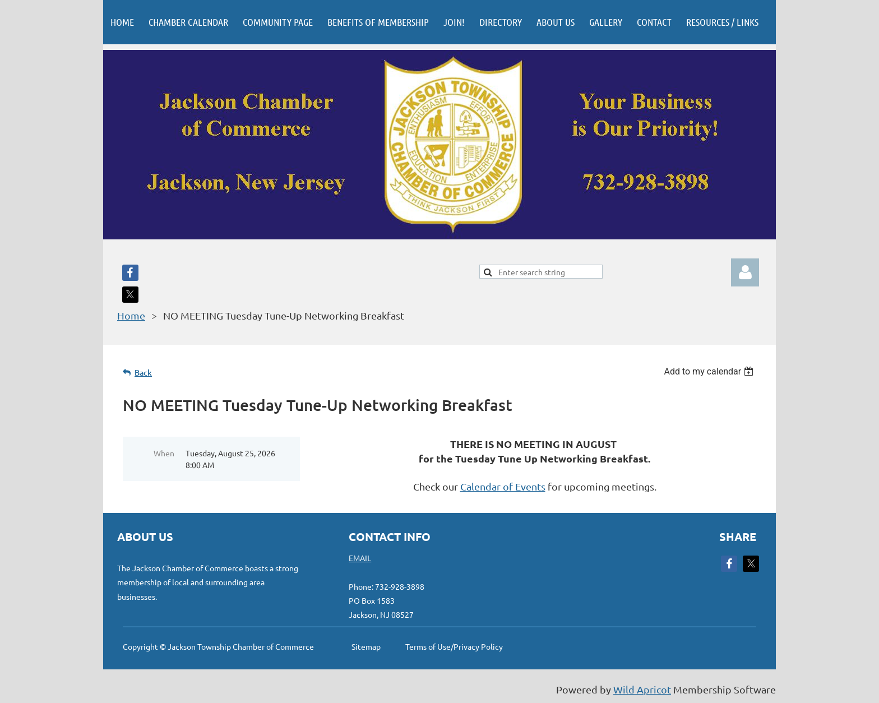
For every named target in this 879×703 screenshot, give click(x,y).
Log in (745, 272)
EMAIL (360, 558)
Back (143, 372)
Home (131, 315)
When (164, 453)
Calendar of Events (502, 486)
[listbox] (710, 371)
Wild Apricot (642, 689)
